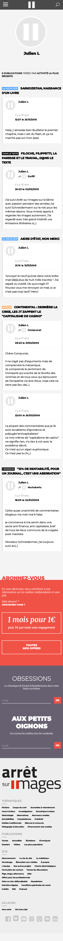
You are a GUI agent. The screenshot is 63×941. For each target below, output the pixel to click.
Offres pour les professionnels (16, 878)
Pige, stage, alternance (13, 874)
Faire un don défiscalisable (14, 881)
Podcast (23, 889)
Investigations (25, 811)
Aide (29, 874)
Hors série (6, 910)
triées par (30, 75)
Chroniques (44, 841)
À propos (45, 862)
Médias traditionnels (11, 823)
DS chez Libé (21, 910)
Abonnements (9, 858)
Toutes (5, 841)
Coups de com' (20, 808)
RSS (14, 889)
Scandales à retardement (43, 808)
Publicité (39, 819)
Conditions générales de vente (36, 885)
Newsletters (36, 881)
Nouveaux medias (40, 815)
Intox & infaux (8, 811)
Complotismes (24, 819)
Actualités (17, 841)
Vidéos (17, 845)
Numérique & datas (45, 811)
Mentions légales (10, 885)
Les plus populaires (33, 845)
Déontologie (7, 815)
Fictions (5, 808)
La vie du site (25, 858)
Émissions (30, 841)
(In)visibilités (8, 819)
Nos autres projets (22, 866)
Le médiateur (42, 858)
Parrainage (7, 862)
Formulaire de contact (12, 870)
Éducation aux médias (26, 862)
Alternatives (22, 815)
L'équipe (6, 866)
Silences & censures (34, 823)
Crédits (5, 889)
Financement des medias (40, 827)
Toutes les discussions (37, 870)
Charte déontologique (45, 866)
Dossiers (6, 845)
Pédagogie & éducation (13, 827)
